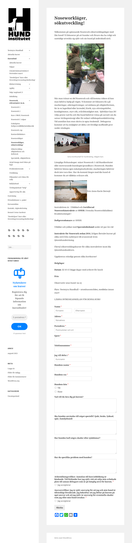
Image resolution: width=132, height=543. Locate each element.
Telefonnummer (62, 345)
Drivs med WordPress (63, 538)
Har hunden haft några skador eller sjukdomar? (77, 438)
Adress (58, 316)
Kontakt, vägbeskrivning (17, 208)
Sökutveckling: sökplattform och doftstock (17, 151)
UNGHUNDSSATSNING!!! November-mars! (19, 72)
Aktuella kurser (14, 54)
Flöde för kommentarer (17, 377)
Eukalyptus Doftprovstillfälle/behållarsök (21, 124)
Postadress (60, 326)
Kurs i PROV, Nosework (20, 115)
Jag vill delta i (61, 355)
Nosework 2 (15, 111)
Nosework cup (16, 130)
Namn (58, 306)
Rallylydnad (14, 183)
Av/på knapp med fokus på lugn (19, 163)
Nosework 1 (15, 107)
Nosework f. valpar (18, 119)
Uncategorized (13, 396)
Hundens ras (61, 374)
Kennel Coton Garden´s (17, 212)
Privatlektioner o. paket (17, 200)
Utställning (13, 173)
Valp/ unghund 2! (16, 92)
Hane (60, 391)
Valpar (12, 67)
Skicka (59, 507)
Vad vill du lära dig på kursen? (68, 397)
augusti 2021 (13, 353)
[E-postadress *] (19, 317)
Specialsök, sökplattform (20, 158)
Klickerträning (15, 84)
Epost (57, 336)
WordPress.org (13, 381)
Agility (11, 88)
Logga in (11, 368)
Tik (59, 388)
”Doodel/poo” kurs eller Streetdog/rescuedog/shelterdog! (20, 78)
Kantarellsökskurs (18, 134)
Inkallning (13, 96)
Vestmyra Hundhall (15, 50)
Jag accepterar (64, 485)
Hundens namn (62, 365)
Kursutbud (12, 58)
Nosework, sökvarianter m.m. (17, 101)
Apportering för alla (17, 192)
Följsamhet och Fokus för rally (19, 178)
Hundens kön (61, 384)
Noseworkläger (17, 138)
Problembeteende (16, 169)
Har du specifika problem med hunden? (73, 457)
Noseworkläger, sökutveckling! (17, 143)
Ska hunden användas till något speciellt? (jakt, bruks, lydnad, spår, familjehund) (84, 417)
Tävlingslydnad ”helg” (18, 188)
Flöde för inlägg (14, 372)
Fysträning (12, 196)
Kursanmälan (13, 204)
